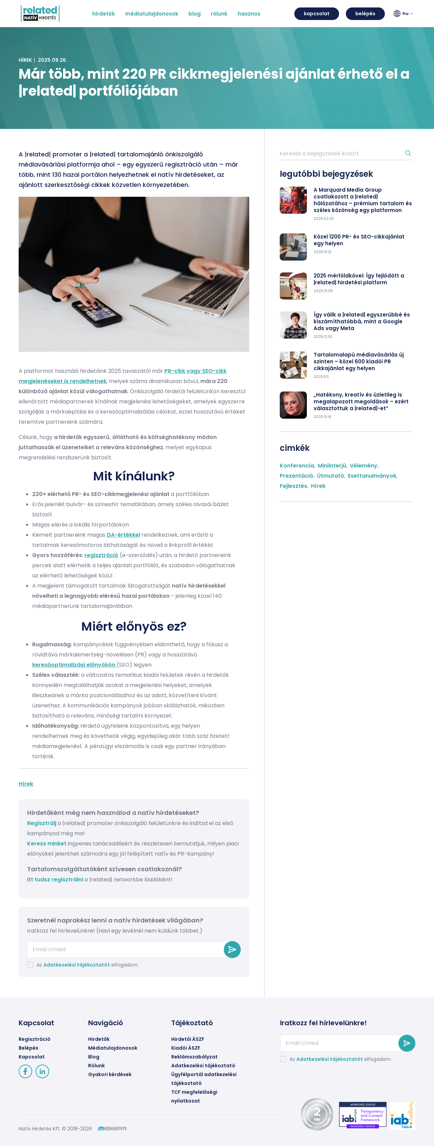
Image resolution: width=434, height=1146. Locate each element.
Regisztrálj (41, 823)
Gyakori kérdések (110, 1074)
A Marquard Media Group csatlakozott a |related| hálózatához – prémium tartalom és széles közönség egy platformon (363, 200)
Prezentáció (296, 476)
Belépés (28, 1048)
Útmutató (330, 476)
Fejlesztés (293, 486)
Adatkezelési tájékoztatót (76, 964)
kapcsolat (317, 13)
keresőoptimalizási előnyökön (74, 665)
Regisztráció (35, 1039)
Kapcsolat (32, 1056)
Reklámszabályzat (194, 1056)
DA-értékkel (123, 535)
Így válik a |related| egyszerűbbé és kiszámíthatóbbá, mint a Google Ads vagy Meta (362, 321)
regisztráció (101, 555)
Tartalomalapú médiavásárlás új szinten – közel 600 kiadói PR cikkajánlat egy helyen (359, 361)
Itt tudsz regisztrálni (55, 879)
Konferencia (297, 466)
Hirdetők (99, 1039)
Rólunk (96, 1065)
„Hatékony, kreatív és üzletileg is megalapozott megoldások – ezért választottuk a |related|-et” (361, 401)
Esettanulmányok (372, 476)
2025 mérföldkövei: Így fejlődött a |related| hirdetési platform (359, 279)
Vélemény (363, 466)
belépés (365, 13)
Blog (93, 1056)
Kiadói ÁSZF (185, 1048)
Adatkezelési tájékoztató (203, 1065)
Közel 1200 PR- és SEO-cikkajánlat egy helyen (359, 240)
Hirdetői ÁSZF (187, 1039)
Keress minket (46, 843)
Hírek (25, 60)
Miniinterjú (332, 466)
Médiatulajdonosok (112, 1048)
